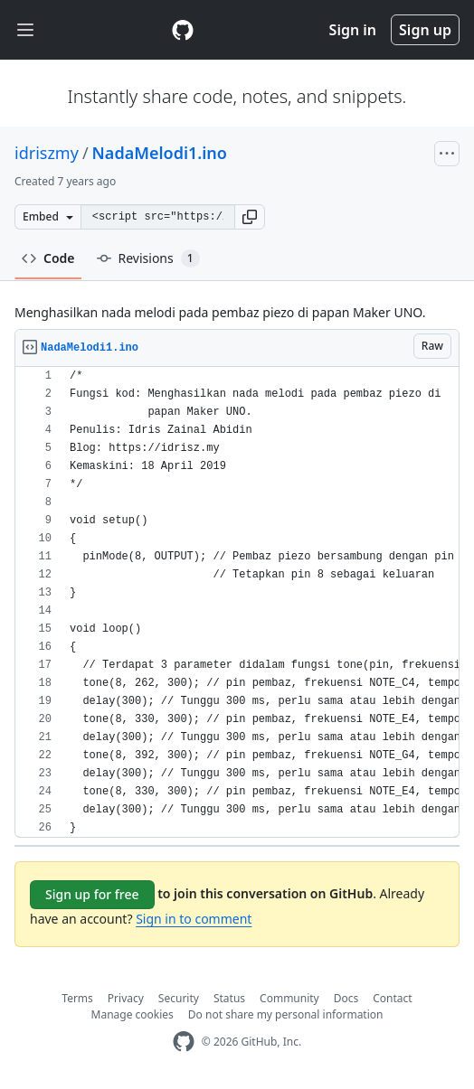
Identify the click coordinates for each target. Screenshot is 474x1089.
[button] (249, 217)
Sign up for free (92, 894)
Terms (77, 998)
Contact (392, 998)
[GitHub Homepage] (183, 1041)
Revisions (148, 258)
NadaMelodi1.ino (159, 153)
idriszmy (46, 153)
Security (178, 998)
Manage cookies (132, 1014)
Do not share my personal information (286, 1014)
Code (48, 258)
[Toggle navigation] (25, 30)
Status (229, 998)
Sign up (425, 30)
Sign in (352, 30)
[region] (237, 602)
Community (289, 998)
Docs (346, 998)
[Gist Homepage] (183, 30)
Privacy (126, 998)
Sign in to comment (193, 918)
